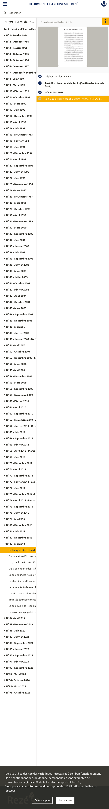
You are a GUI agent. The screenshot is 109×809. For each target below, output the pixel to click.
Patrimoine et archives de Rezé (53, 4)
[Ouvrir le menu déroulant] (5, 4)
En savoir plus (42, 800)
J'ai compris (65, 800)
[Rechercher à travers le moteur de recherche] (51, 12)
